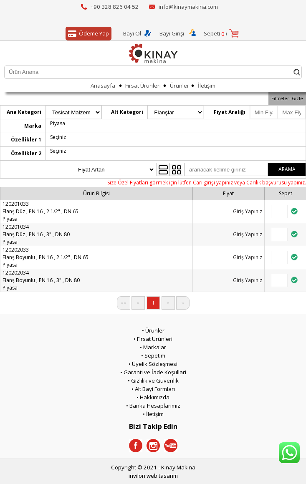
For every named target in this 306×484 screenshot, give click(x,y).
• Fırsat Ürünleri (153, 339)
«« (123, 302)
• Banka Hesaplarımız (153, 405)
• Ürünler (153, 330)
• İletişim (153, 414)
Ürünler (179, 85)
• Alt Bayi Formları (153, 389)
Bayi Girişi (171, 33)
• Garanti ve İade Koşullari (153, 372)
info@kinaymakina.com (188, 6)
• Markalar (153, 347)
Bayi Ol (132, 33)
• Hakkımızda (153, 397)
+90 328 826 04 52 (115, 6)
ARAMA (287, 169)
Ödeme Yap (87, 33)
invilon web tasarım (153, 475)
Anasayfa (103, 85)
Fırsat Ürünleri (143, 85)
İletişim (206, 85)
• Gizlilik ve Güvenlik (153, 380)
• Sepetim (153, 355)
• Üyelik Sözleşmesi (153, 364)
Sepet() (215, 34)
